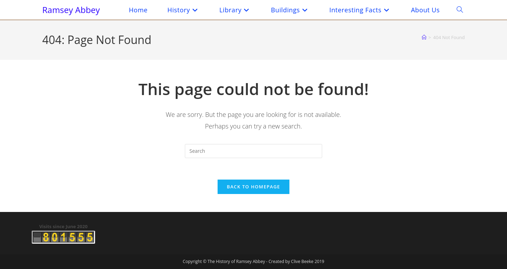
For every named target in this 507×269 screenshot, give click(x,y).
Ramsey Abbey (71, 9)
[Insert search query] (253, 151)
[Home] (424, 37)
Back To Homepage (253, 186)
